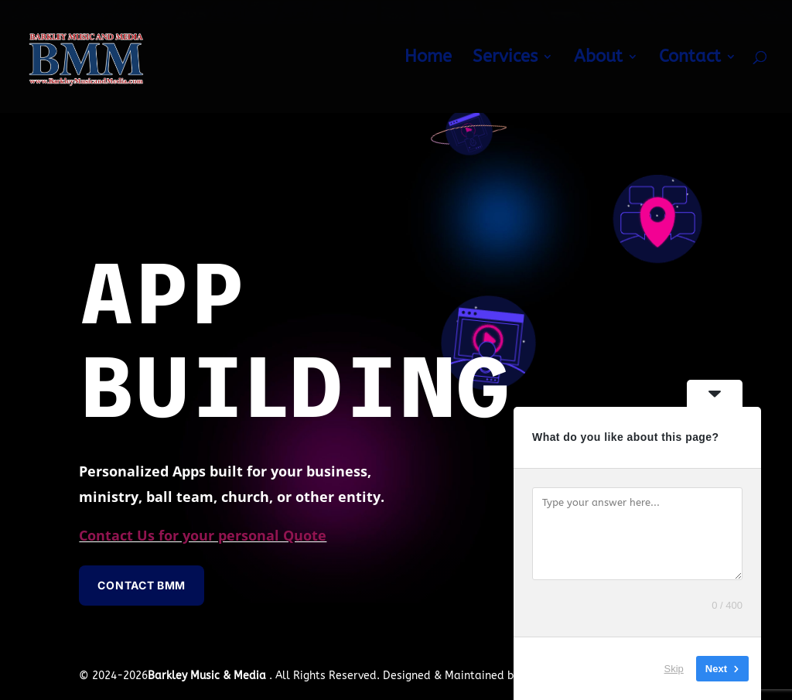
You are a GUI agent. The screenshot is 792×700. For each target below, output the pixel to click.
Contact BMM (141, 585)
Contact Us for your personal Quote (202, 535)
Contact (690, 59)
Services (505, 59)
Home (428, 59)
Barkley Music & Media (208, 675)
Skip (674, 668)
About (598, 59)
